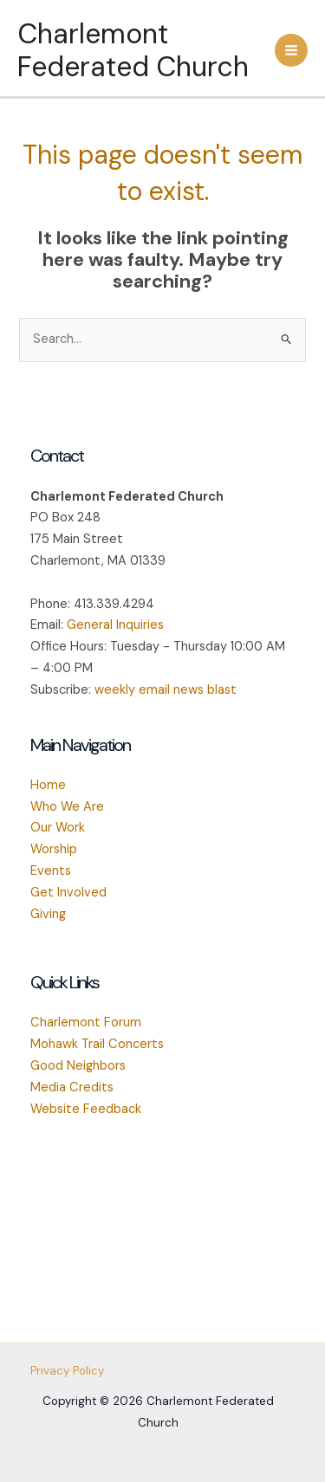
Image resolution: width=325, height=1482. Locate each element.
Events (50, 871)
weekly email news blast (165, 690)
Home (48, 785)
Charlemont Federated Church (133, 50)
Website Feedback (85, 1109)
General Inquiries (115, 625)
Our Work (57, 827)
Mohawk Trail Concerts (97, 1044)
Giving (48, 914)
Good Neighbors (78, 1066)
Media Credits (72, 1087)
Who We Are (67, 807)
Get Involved (68, 892)
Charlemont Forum (85, 1022)
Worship (53, 849)
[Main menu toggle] (291, 50)
